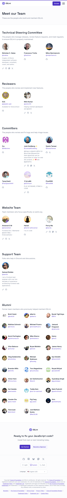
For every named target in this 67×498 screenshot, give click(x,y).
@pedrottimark (57, 391)
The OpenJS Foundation (17, 490)
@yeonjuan (11, 412)
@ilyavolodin (56, 359)
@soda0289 (56, 371)
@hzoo (54, 338)
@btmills (11, 371)
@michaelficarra (35, 327)
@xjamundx (55, 329)
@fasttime (27, 55)
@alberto (33, 316)
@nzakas (5, 55)
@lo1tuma (11, 327)
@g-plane (33, 402)
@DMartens (6, 148)
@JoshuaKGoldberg (30, 148)
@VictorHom (12, 381)
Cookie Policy (44, 493)
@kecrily (48, 228)
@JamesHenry (56, 349)
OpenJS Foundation (15, 480)
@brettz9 (11, 316)
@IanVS (32, 381)
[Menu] (63, 3)
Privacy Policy (40, 490)
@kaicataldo (12, 391)
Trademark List (20, 483)
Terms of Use (30, 490)
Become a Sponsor (39, 447)
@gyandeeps (56, 381)
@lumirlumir (28, 183)
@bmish (32, 349)
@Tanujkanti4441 (7, 183)
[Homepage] (6, 3)
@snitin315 (27, 104)
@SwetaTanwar (51, 148)
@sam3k (5, 274)
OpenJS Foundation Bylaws (54, 490)
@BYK (54, 316)
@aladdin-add (6, 104)
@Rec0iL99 (33, 414)
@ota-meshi (12, 402)
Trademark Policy (8, 483)
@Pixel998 (49, 183)
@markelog (12, 359)
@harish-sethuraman (31, 228)
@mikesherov (34, 338)
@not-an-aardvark (36, 391)
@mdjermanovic (51, 55)
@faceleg (33, 361)
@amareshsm (6, 228)
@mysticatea (34, 371)
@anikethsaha (56, 402)
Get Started (25, 447)
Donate (56, 3)
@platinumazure (13, 338)
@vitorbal (11, 349)
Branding (5, 490)
